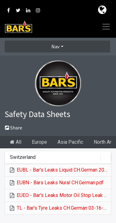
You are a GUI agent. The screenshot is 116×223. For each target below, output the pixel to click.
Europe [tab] (39, 142)
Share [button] (13, 128)
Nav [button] (55, 46)
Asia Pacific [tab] (70, 142)
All (15, 142)
